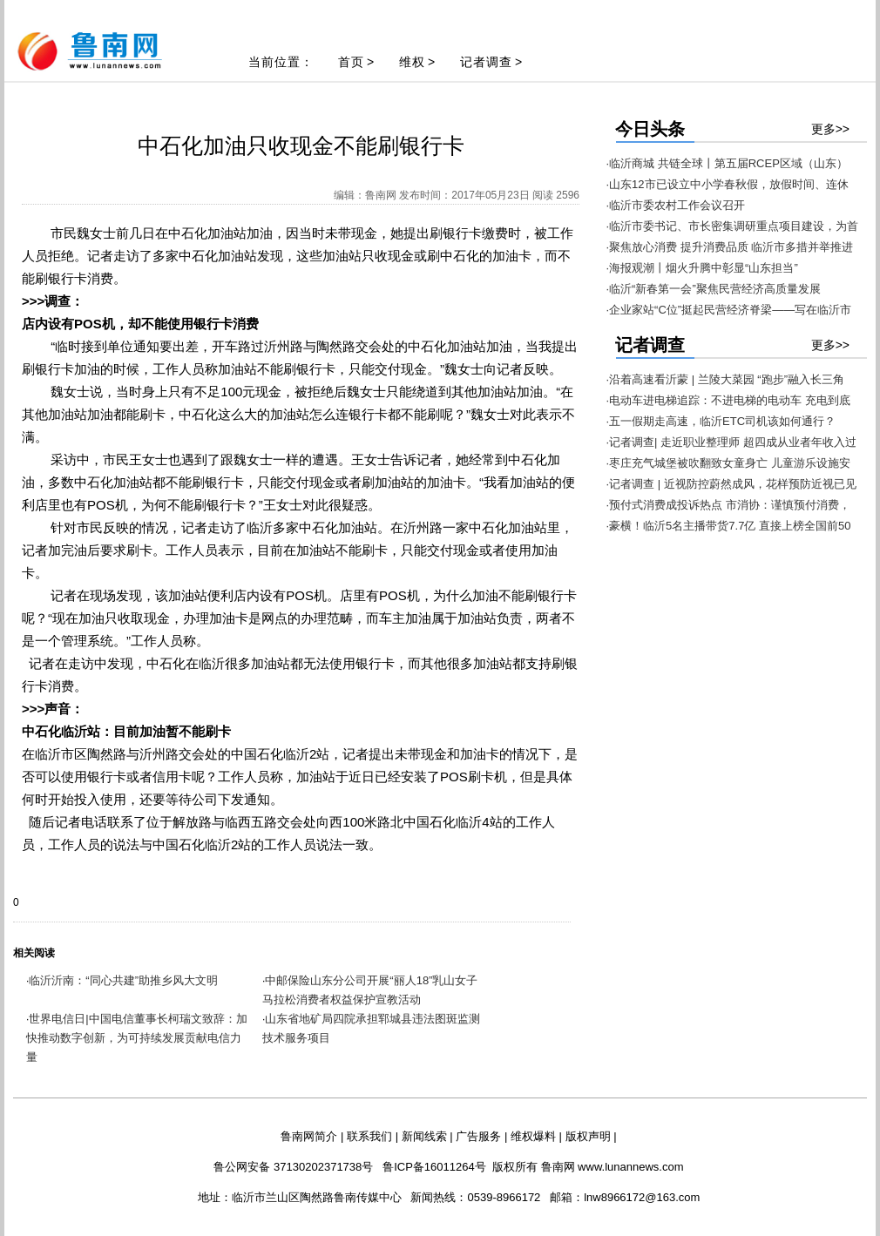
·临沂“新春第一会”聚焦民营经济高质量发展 (713, 288)
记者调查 (486, 62)
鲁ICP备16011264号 (434, 1166)
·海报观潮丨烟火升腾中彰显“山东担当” (702, 267)
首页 (351, 62)
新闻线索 (424, 1136)
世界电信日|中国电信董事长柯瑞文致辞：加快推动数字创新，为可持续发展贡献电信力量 (136, 1038)
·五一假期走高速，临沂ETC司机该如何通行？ (721, 421)
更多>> (830, 129)
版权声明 (588, 1136)
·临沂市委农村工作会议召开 (676, 205)
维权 (412, 62)
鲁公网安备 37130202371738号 (293, 1166)
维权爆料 (533, 1136)
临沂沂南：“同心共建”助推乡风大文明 (123, 980)
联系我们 (369, 1136)
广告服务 (478, 1136)
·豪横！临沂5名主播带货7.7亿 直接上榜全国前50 (728, 525)
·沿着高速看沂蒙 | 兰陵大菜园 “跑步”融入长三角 (725, 379)
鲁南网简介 (309, 1136)
